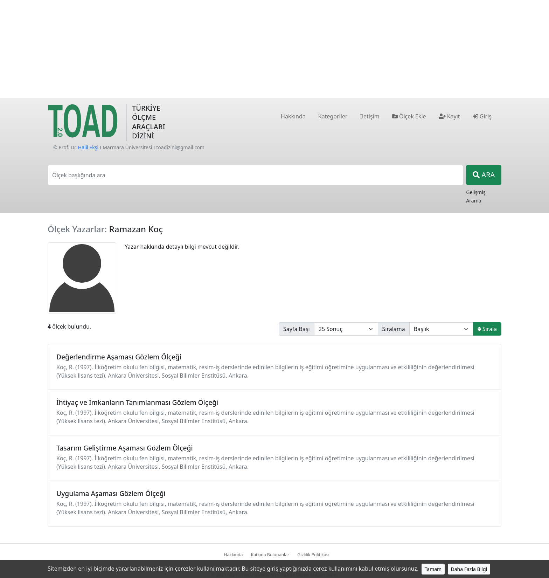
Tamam (433, 569)
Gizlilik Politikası (313, 555)
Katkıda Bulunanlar (270, 555)
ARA (484, 174)
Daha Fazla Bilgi (469, 569)
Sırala (487, 329)
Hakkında (233, 555)
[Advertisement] (274, 49)
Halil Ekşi (88, 147)
